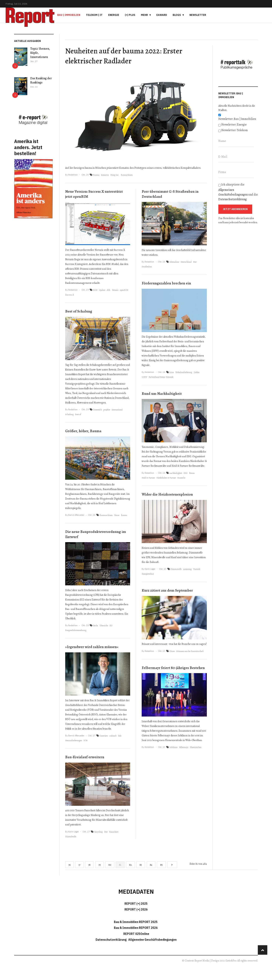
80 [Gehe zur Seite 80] (109, 864)
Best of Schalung (78, 311)
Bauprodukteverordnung (75, 630)
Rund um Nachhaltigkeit (162, 393)
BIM (95, 290)
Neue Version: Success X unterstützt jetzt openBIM (94, 194)
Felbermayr (183, 747)
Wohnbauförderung (183, 372)
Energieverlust (148, 574)
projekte (106, 409)
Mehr (144, 15)
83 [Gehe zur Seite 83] (141, 864)
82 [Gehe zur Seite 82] (130, 864)
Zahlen (196, 372)
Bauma (96, 175)
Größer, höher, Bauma (83, 430)
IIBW (144, 377)
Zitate (172, 651)
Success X (69, 294)
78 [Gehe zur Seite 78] (89, 864)
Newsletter (197, 15)
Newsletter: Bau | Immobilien (237, 119)
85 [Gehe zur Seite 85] (161, 864)
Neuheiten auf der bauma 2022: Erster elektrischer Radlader (123, 56)
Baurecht (181, 477)
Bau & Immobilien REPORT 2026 (136, 928)
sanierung (187, 569)
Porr (106, 832)
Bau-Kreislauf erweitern (84, 757)
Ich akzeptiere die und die (238, 191)
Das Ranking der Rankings (41, 80)
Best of (78, 414)
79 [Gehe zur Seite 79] (99, 864)
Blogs (177, 15)
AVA (108, 290)
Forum (192, 473)
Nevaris (115, 290)
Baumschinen (127, 175)
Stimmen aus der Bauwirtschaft (190, 651)
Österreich (97, 409)
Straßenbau (147, 266)
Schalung (69, 414)
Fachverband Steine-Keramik (161, 377)
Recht (95, 625)
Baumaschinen (106, 515)
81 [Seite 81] (120, 864)
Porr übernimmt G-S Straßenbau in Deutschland (170, 194)
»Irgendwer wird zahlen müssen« (91, 646)
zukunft (113, 735)
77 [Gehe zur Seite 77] (79, 864)
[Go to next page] (172, 864)
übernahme (174, 262)
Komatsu (105, 175)
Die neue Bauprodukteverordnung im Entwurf (95, 534)
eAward (161, 15)
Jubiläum (174, 747)
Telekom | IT (94, 15)
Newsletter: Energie (234, 124)
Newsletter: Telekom (234, 130)
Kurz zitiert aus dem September (167, 590)
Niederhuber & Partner (166, 477)
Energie (113, 15)
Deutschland (186, 262)
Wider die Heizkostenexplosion (167, 494)
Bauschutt (113, 832)
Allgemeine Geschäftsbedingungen (152, 939)
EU (111, 625)
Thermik (196, 569)
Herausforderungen (73, 740)
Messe (116, 515)
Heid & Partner (148, 477)
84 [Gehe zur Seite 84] (151, 864)
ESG (186, 473)
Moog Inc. (114, 175)
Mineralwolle (70, 836)
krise (172, 372)
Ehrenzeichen (195, 747)
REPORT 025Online (136, 934)
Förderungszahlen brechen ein (166, 283)
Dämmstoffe (176, 569)
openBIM (124, 290)
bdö (119, 735)
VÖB (85, 740)
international (117, 409)
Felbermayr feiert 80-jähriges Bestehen (173, 667)
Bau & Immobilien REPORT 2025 (136, 922)
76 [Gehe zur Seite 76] (69, 864)
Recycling (98, 832)
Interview (104, 735)
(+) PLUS (130, 15)
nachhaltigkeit (176, 473)
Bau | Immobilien (68, 15)
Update (102, 290)
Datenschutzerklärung (232, 199)
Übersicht (104, 625)
